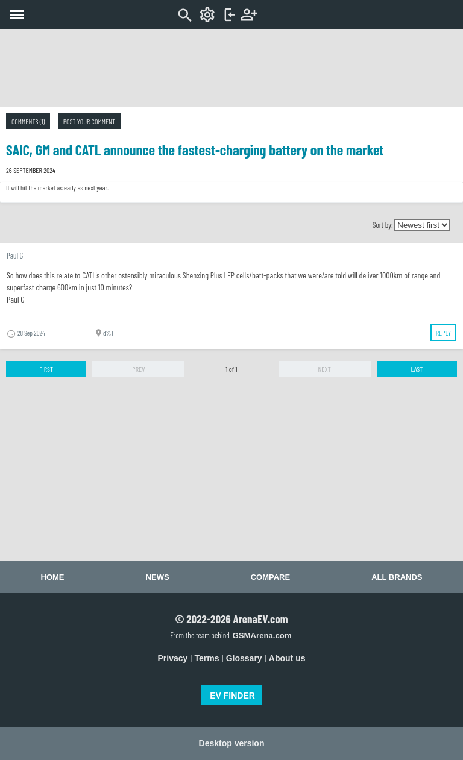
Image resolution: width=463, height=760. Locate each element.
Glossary (244, 658)
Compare (270, 577)
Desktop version (232, 743)
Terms (207, 658)
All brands (396, 577)
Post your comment (89, 121)
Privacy (173, 658)
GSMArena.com (261, 635)
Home (53, 577)
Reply (443, 332)
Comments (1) (28, 121)
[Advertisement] (231, 68)
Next (324, 369)
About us (287, 658)
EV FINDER (232, 695)
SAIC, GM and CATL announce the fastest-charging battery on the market (194, 150)
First (46, 369)
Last (417, 369)
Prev (138, 369)
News (157, 577)
